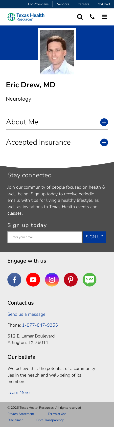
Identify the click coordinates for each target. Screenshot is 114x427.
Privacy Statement (20, 414)
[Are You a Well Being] (89, 280)
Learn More (18, 392)
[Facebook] (14, 280)
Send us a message (26, 314)
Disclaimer (15, 420)
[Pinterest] (71, 280)
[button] (57, 122)
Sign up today (27, 225)
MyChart (104, 4)
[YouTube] (33, 280)
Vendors (63, 4)
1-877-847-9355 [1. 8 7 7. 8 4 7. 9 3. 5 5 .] (40, 325)
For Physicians (38, 4)
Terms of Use (57, 414)
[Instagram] (52, 280)
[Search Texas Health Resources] (80, 16)
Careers (83, 4)
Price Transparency (50, 420)
